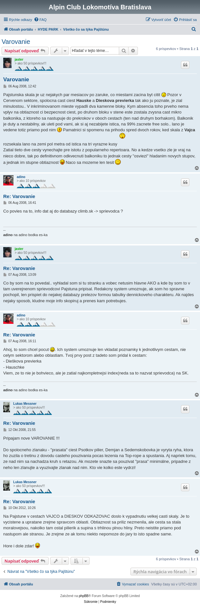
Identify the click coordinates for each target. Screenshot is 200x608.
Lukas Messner (24, 403)
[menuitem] (40, 20)
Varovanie (16, 41)
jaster (19, 59)
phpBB (84, 596)
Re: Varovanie (19, 196)
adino (21, 177)
